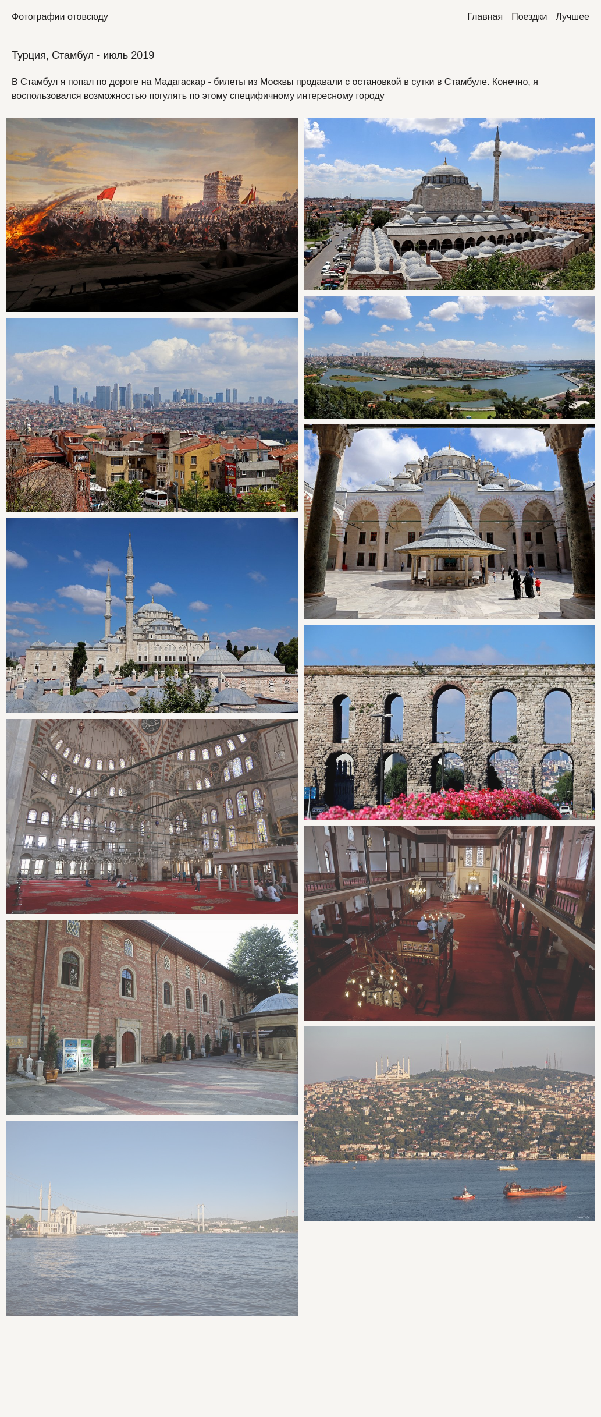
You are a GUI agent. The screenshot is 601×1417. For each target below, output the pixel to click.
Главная (485, 17)
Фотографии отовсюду (60, 17)
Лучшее (572, 17)
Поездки (529, 17)
